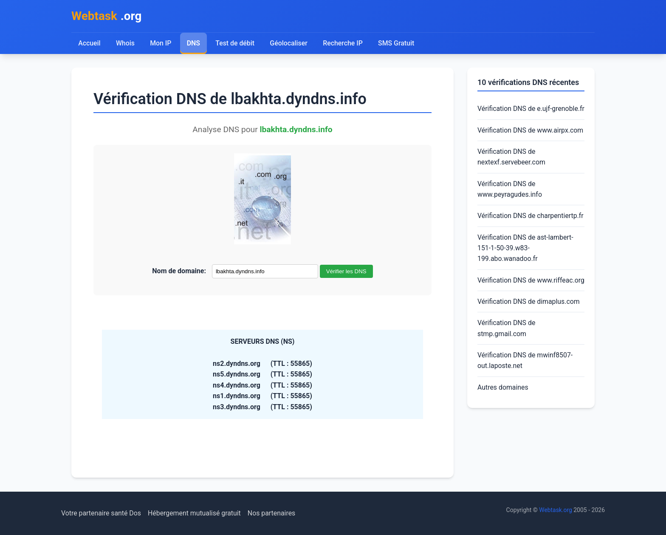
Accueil (89, 44)
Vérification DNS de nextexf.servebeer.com (511, 168)
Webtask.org (555, 510)
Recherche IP (344, 44)
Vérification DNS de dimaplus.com (529, 325)
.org (106, 16)
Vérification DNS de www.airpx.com (530, 141)
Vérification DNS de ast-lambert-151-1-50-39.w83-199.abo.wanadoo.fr (525, 260)
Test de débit (235, 44)
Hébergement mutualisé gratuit (196, 513)
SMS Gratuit (397, 44)
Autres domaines (503, 411)
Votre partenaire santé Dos (101, 513)
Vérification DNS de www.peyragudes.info (509, 200)
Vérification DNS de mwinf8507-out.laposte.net (525, 383)
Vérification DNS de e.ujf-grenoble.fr (515, 114)
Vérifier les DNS (346, 272)
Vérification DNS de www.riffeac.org (506, 297)
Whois (125, 44)
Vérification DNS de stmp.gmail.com (506, 351)
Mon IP (161, 44)
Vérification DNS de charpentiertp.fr (530, 228)
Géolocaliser (289, 44)
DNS (193, 44)
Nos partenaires (273, 513)
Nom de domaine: (179, 271)
